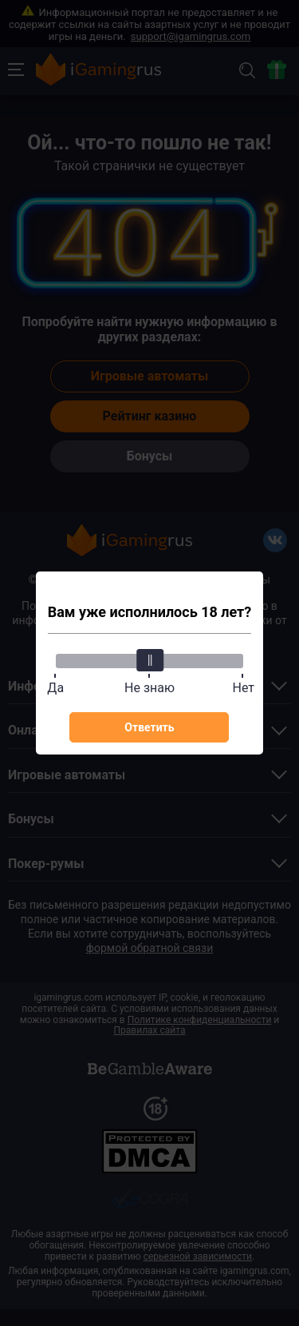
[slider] (149, 660)
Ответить (149, 727)
